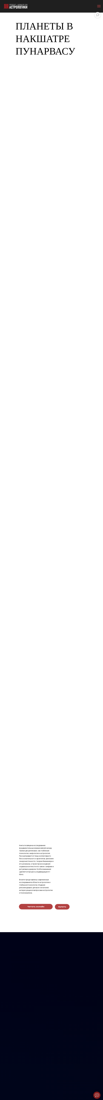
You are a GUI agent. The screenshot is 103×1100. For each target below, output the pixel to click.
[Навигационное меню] (99, 6)
